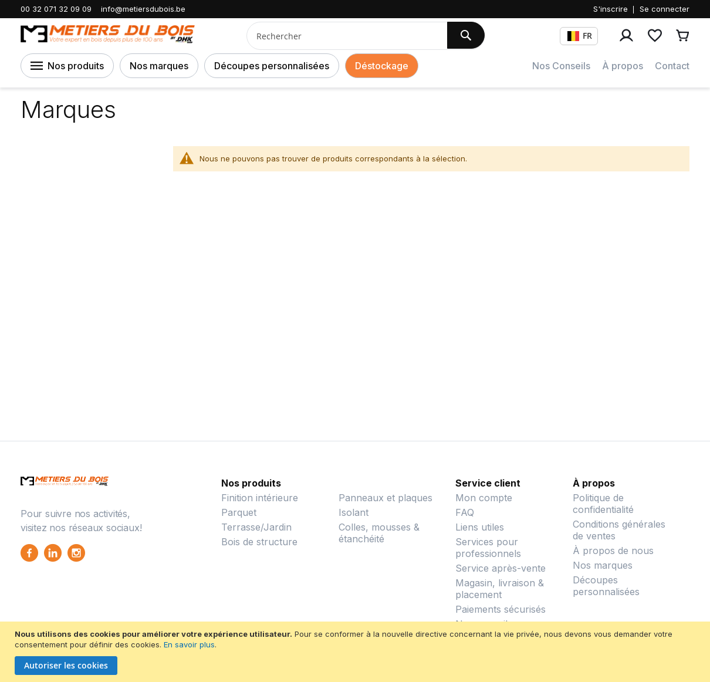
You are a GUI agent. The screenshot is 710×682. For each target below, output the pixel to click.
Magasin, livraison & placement (499, 588)
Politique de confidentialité (603, 503)
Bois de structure (259, 542)
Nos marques (159, 66)
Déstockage (381, 66)
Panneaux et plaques (385, 498)
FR (579, 35)
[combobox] (342, 35)
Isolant (353, 512)
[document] (356, 652)
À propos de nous (613, 550)
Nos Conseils (561, 66)
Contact (672, 66)
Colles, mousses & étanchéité (379, 533)
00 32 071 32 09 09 (56, 8)
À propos (622, 66)
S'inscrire (610, 8)
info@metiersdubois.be (143, 8)
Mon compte (483, 498)
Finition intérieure (259, 498)
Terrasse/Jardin (256, 527)
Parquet (238, 512)
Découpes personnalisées (271, 66)
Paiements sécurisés (500, 609)
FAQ (464, 512)
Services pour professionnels (488, 547)
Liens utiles (479, 527)
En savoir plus (189, 644)
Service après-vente (500, 568)
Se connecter (664, 8)
